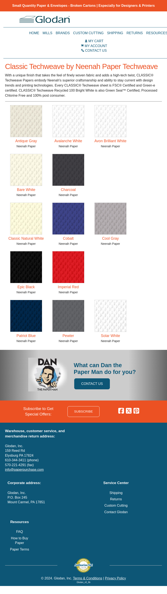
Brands (63, 33)
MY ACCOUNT (96, 46)
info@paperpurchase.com (24, 469)
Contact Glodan (116, 512)
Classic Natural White (26, 238)
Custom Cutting (88, 33)
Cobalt (68, 238)
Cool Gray (110, 238)
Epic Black (26, 287)
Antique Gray (26, 141)
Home (34, 33)
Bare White (26, 190)
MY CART (95, 41)
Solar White (110, 336)
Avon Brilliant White (110, 141)
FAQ (19, 531)
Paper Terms (19, 549)
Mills (47, 33)
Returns (135, 33)
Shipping (115, 33)
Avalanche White (68, 141)
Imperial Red (68, 287)
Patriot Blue (26, 336)
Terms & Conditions (87, 578)
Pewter (68, 336)
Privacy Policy (115, 578)
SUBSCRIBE (83, 411)
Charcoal (68, 190)
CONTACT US (96, 50)
